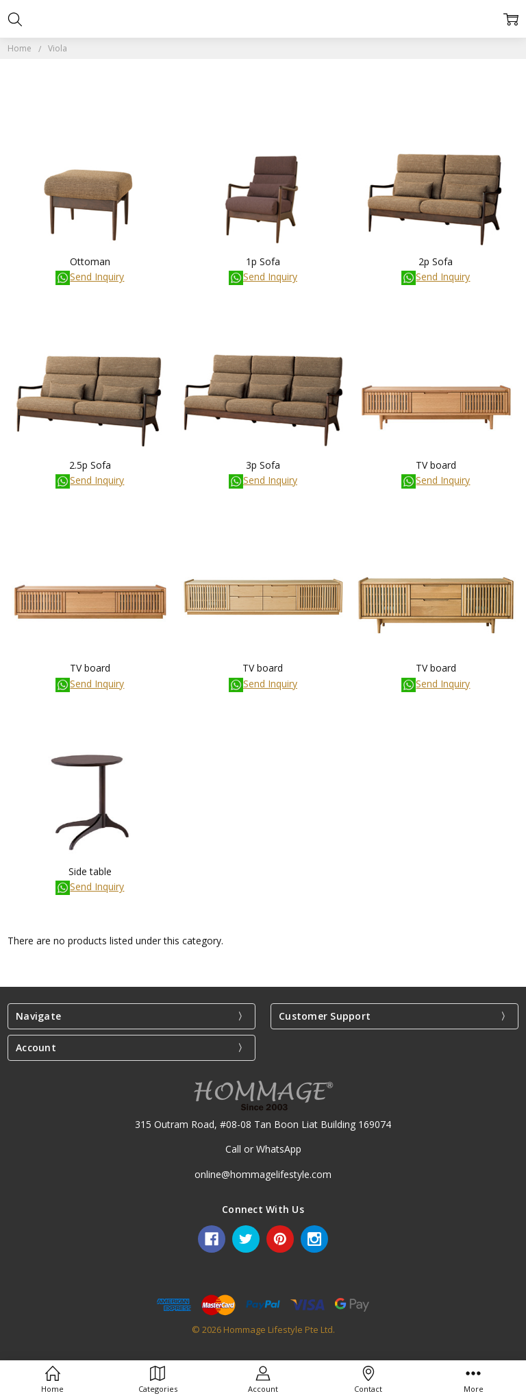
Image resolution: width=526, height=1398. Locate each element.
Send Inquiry (89, 276)
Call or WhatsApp (263, 1148)
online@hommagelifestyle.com (263, 1174)
